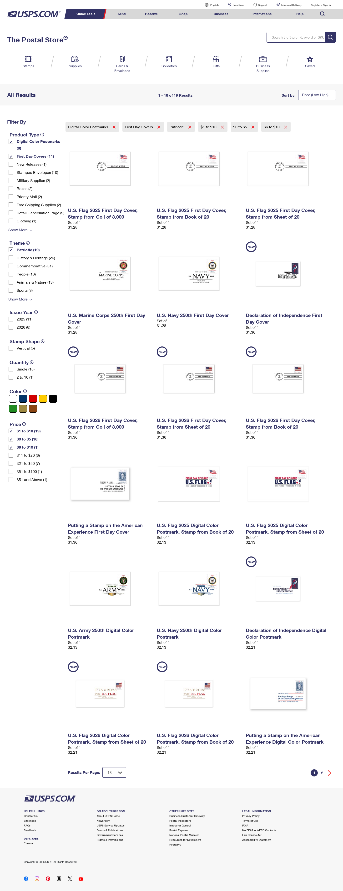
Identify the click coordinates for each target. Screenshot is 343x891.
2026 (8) (23, 327)
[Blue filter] (23, 399)
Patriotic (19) (28, 249)
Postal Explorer (178, 830)
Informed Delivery (291, 5)
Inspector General (180, 825)
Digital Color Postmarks (88, 127)
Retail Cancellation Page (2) (40, 212)
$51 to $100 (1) (29, 471)
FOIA (245, 825)
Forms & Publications (110, 830)
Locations (238, 5)
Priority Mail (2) (29, 196)
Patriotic (177, 127)
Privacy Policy (251, 815)
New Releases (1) (31, 164)
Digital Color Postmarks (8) (38, 144)
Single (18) (26, 369)
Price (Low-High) (315, 95)
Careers (28, 843)
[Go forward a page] (329, 773)
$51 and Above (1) (32, 479)
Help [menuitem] (300, 14)
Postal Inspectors (180, 820)
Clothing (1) (26, 221)
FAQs (27, 825)
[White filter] (13, 399)
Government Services (110, 834)
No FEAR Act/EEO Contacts (259, 830)
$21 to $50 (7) (28, 463)
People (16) (26, 274)
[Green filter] (13, 409)
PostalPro (175, 844)
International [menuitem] (262, 14)
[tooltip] (42, 134)
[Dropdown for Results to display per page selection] (114, 772)
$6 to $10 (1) (28, 447)
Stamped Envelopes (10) (37, 172)
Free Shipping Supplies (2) (39, 204)
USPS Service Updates (111, 825)
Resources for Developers (185, 839)
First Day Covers (139, 127)
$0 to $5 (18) (28, 439)
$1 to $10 (209, 127)
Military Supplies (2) (33, 180)
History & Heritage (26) (36, 257)
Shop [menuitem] (183, 14)
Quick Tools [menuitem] (86, 14)
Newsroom (103, 820)
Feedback (30, 830)
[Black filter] (53, 399)
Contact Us (31, 815)
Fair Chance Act (252, 834)
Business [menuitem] (221, 14)
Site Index (30, 820)
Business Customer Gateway (187, 815)
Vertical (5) (26, 348)
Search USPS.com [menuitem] (322, 14)
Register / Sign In (321, 5)
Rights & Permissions (110, 839)
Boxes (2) (24, 188)
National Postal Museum (184, 834)
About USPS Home (108, 815)
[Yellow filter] (43, 399)
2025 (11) (24, 319)
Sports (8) (25, 290)
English (210, 5)
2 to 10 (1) (25, 377)
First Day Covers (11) (35, 156)
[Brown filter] (33, 409)
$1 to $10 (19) (29, 431)
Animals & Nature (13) (35, 282)
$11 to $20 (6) (28, 455)
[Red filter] (33, 399)
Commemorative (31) (35, 266)
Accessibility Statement (256, 839)
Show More (18, 229)
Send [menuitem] (122, 14)
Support (262, 5)
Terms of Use (250, 820)
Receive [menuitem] (151, 14)
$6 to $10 (272, 127)
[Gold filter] (23, 409)
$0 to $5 (240, 127)
